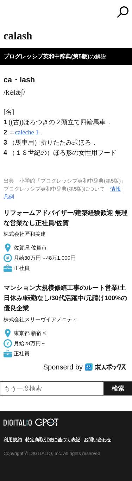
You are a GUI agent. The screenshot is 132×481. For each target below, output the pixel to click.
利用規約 (13, 439)
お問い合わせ (97, 439)
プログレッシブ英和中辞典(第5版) (46, 56)
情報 (115, 189)
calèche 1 (27, 132)
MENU (9, 13)
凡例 (9, 197)
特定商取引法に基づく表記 (52, 439)
